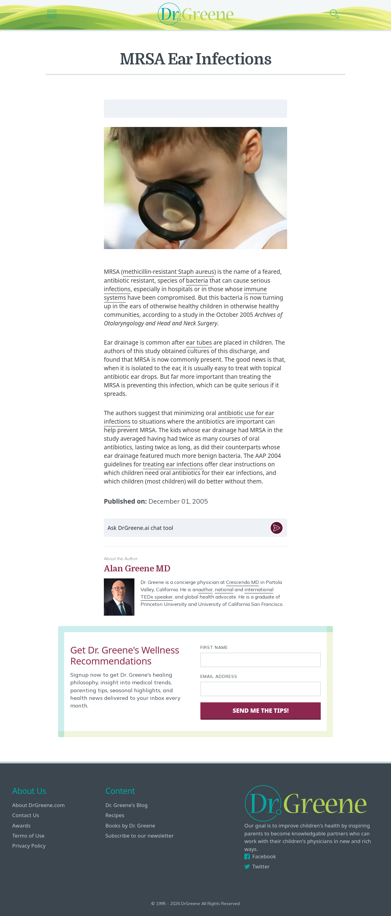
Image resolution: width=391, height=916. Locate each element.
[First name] (260, 660)
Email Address (218, 676)
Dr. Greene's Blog (126, 805)
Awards (21, 825)
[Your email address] (260, 689)
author (205, 589)
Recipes (114, 815)
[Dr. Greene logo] (195, 13)
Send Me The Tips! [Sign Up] (260, 710)
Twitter (257, 866)
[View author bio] (195, 569)
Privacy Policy (29, 845)
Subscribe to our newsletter (139, 835)
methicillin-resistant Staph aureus (168, 272)
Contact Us (25, 815)
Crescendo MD (242, 582)
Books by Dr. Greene (130, 825)
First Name (214, 647)
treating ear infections (173, 464)
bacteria (197, 280)
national (224, 589)
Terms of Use (28, 835)
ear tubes (199, 342)
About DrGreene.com (38, 805)
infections (117, 289)
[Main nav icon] (54, 14)
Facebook (260, 856)
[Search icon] (337, 14)
